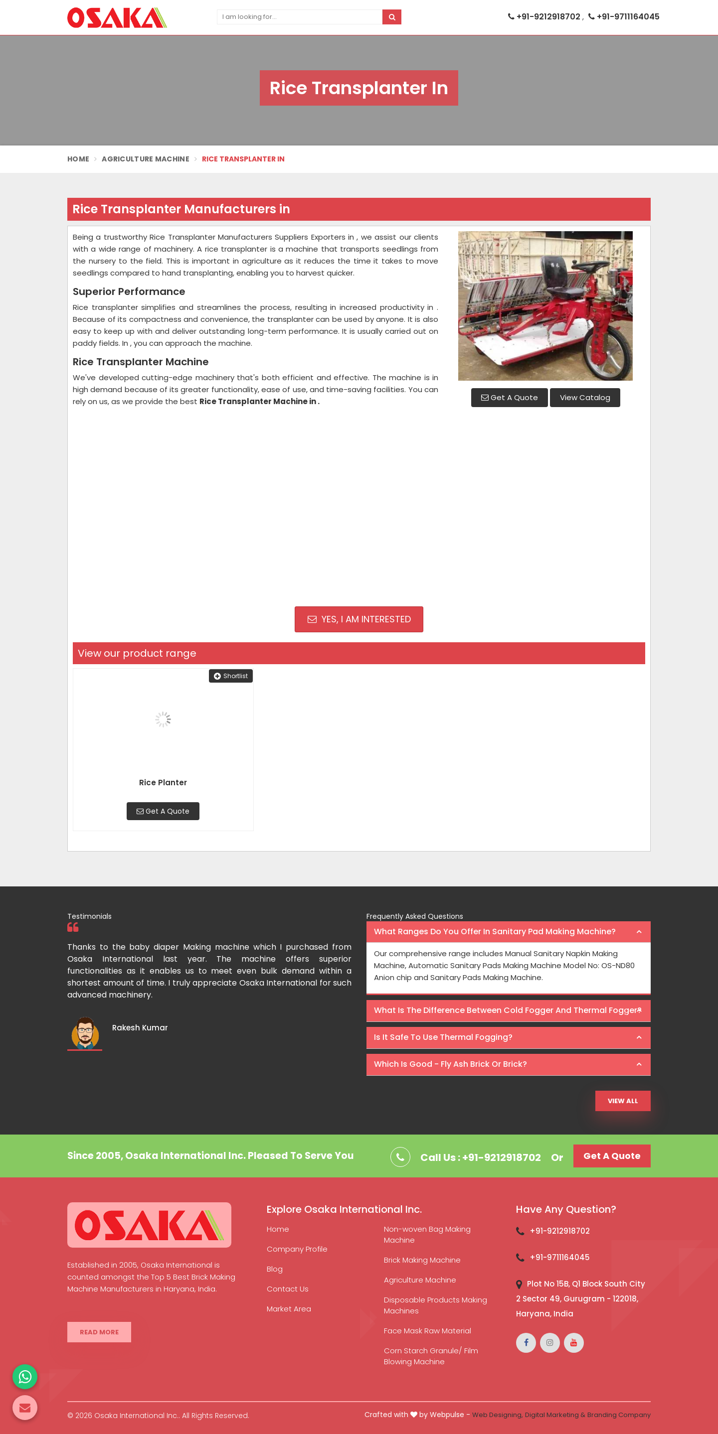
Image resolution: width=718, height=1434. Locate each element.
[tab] (508, 932)
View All (623, 1101)
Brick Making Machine (422, 1260)
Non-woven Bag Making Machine (427, 1234)
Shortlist (231, 676)
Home (78, 159)
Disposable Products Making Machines (435, 1305)
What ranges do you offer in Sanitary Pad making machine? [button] (495, 931)
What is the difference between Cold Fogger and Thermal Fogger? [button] (508, 1010)
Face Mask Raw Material (427, 1330)
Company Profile (297, 1249)
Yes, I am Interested (359, 619)
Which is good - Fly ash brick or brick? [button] (450, 1064)
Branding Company (619, 1415)
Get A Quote (509, 397)
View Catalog (585, 397)
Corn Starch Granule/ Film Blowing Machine (431, 1356)
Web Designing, (497, 1415)
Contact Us (288, 1289)
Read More (99, 1332)
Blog (275, 1269)
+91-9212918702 (545, 16)
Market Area (289, 1308)
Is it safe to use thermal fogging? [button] (443, 1037)
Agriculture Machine (145, 159)
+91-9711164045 (624, 16)
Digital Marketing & (555, 1415)
